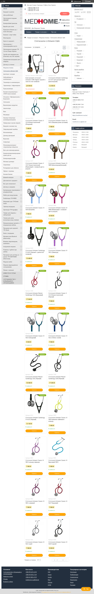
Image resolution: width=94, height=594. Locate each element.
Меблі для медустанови (10, 195)
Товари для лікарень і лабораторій (9, 214)
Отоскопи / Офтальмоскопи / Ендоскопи (11, 98)
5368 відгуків (77, 1)
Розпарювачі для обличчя (11, 168)
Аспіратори (6, 142)
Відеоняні (6, 139)
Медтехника (73, 580)
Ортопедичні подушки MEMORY (10, 19)
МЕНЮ (5, 9)
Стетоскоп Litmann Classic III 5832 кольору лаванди (35, 461)
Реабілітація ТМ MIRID (9, 198)
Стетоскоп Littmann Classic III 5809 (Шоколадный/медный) (57, 164)
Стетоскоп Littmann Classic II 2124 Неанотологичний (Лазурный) (35, 122)
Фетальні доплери (8, 161)
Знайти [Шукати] (65, 13)
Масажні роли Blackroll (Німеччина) (10, 237)
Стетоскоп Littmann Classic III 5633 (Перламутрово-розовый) (58, 121)
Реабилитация (74, 574)
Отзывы (5, 579)
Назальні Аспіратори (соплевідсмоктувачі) (9, 119)
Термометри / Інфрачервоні (11, 85)
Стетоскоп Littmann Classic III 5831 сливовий (35, 502)
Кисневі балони (7, 174)
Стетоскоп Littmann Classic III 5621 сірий (35, 543)
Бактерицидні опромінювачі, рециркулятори (11, 191)
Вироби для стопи (8, 26)
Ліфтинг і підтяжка (8, 171)
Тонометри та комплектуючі (11, 82)
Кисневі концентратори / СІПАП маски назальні (10, 93)
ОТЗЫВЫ (5, 276)
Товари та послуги (41, 32)
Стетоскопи (6, 102)
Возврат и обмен (8, 581)
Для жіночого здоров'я (10, 180)
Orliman (50, 582)
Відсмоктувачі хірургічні (10, 105)
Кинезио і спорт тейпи (9, 35)
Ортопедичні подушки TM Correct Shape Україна (11, 50)
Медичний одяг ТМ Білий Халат (10, 202)
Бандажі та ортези (8, 12)
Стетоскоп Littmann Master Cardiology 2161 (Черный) (34, 377)
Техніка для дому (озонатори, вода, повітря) (11, 219)
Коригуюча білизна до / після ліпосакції (10, 30)
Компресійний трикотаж (10, 23)
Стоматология (74, 577)
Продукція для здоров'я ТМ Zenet (10, 229)
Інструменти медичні (9, 246)
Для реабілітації (8, 15)
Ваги (4, 111)
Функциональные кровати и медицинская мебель (11, 224)
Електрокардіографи (9, 158)
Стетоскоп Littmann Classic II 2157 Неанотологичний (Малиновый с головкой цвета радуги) (35, 166)
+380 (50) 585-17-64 (31, 574)
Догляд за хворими (9, 187)
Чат (86, 589)
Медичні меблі (7, 262)
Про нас (53, 32)
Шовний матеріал (8, 177)
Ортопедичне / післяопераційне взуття (10, 45)
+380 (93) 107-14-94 (31, 572)
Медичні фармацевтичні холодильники (10, 266)
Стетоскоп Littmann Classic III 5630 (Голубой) (35, 209)
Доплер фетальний (9, 135)
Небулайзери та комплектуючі (8, 78)
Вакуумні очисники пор (10, 126)
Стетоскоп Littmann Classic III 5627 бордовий (57, 502)
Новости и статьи (8, 576)
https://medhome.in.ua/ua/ (80, 115)
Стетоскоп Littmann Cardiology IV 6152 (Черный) (35, 418)
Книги (71, 582)
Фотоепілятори (7, 132)
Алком (49, 574)
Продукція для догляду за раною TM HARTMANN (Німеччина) (11, 257)
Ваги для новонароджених (11, 150)
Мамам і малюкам (8, 270)
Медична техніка (8, 68)
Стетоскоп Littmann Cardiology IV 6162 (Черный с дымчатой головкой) (35, 252)
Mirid (49, 580)
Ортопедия (73, 572)
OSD (49, 572)
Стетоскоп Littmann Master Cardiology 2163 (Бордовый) (34, 294)
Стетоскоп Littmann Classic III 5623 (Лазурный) (35, 337)
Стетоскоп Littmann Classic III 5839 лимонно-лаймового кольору (57, 419)
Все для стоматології (9, 184)
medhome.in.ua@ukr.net (79, 122)
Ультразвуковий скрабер (10, 129)
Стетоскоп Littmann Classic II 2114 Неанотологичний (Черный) (57, 295)
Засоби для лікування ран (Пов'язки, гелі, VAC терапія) (11, 55)
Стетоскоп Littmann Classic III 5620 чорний (57, 543)
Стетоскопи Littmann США (10, 71)
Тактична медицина (9, 206)
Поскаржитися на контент (48, 592)
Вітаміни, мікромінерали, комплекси (10, 242)
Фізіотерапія (7, 38)
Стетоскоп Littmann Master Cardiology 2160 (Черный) (57, 377)
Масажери (6, 115)
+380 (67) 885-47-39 (31, 577)
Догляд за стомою (8, 64)
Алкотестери (7, 108)
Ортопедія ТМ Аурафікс (10, 210)
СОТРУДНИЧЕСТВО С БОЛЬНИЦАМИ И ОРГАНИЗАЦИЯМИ (9, 281)
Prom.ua (56, 590)
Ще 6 (77, 66)
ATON (49, 585)
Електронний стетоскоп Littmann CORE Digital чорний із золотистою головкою (35, 79)
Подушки (72, 585)
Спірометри (6, 165)
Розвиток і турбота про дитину (10, 251)
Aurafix (50, 577)
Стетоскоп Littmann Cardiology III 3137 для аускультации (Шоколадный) (58, 79)
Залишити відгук (65, 23)
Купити (34, 93)
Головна (28, 32)
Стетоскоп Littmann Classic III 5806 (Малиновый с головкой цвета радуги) (57, 209)
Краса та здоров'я (8, 41)
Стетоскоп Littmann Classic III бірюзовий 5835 (57, 461)
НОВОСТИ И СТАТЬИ (9, 273)
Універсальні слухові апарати (11, 123)
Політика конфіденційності (63, 592)
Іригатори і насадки (9, 74)
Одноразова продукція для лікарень (11, 60)
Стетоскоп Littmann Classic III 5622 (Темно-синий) (57, 337)
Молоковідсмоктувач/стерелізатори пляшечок (10, 146)
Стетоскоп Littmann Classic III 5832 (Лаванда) (57, 251)
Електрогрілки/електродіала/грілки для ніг (11, 154)
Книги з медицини (8, 233)
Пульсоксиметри (8, 89)
